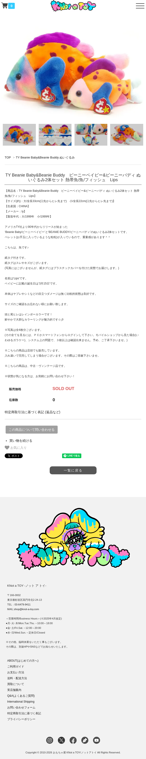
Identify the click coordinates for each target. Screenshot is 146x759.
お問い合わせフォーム (21, 707)
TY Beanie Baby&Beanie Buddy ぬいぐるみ (45, 157)
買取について (15, 684)
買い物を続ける (20, 440)
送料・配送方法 (17, 678)
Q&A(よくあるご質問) (21, 695)
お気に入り (16, 447)
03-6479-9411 (23, 604)
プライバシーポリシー (21, 719)
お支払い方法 (15, 672)
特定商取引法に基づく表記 (24, 713)
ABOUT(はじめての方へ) (22, 660)
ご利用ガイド (15, 666)
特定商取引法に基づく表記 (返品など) (32, 412)
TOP (8, 157)
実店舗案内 (14, 690)
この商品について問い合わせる (32, 429)
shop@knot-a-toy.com (26, 609)
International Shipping (20, 701)
